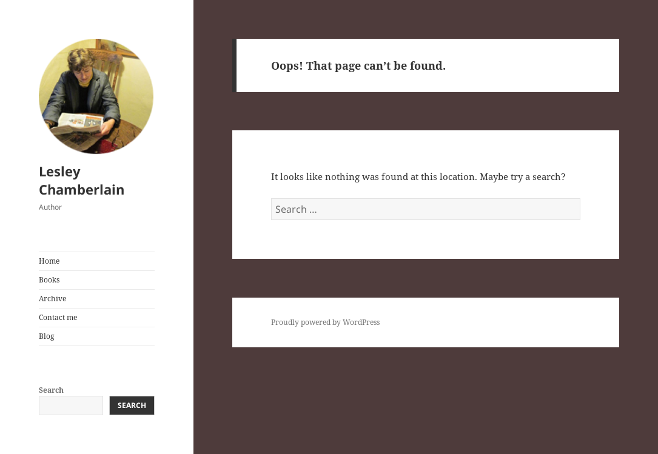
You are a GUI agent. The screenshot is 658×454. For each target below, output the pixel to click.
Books (49, 280)
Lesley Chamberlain (81, 180)
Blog (46, 336)
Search (51, 390)
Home (49, 261)
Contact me (58, 317)
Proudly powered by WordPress (325, 322)
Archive (52, 298)
